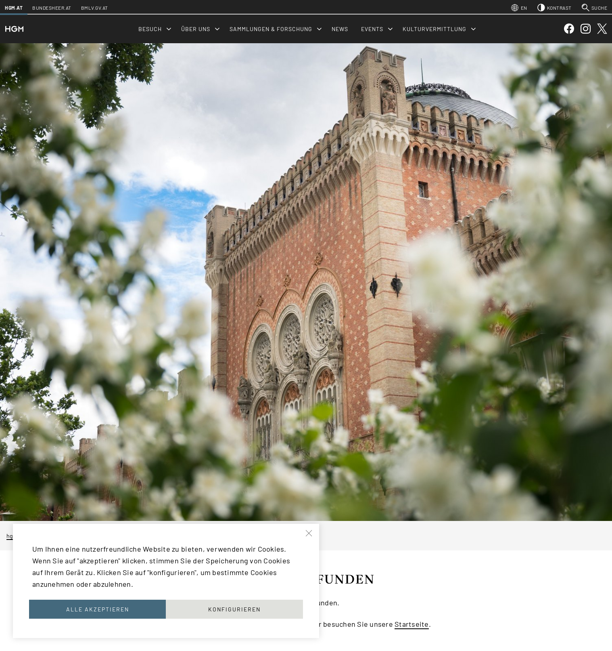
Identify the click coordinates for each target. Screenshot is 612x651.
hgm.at (14, 7)
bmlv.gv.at (94, 7)
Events (372, 28)
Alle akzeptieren (97, 609)
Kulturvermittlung (434, 28)
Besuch (150, 28)
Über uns (195, 28)
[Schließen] (309, 533)
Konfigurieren (234, 609)
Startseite (412, 624)
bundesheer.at (51, 7)
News (340, 28)
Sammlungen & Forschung (271, 28)
